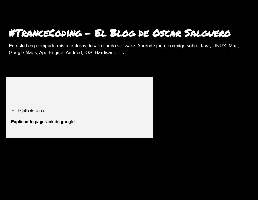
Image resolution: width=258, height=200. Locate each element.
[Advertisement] (76, 90)
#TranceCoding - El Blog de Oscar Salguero (119, 33)
